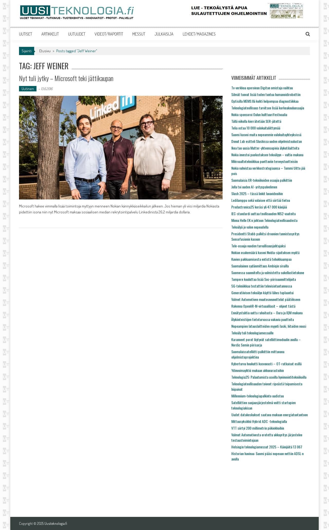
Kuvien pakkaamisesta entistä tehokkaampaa (261, 259)
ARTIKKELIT (50, 34)
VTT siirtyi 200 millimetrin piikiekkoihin (257, 428)
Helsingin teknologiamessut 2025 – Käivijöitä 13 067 (266, 446)
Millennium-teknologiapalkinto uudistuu (257, 395)
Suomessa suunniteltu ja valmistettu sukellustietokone (267, 272)
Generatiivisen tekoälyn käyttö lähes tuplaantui (262, 292)
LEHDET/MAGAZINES (199, 34)
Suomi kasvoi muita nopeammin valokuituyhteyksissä (266, 134)
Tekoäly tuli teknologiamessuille (252, 332)
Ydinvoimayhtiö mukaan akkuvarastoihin (257, 370)
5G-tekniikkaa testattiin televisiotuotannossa (261, 286)
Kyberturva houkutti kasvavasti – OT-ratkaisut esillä (266, 363)
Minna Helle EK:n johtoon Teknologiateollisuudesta (264, 220)
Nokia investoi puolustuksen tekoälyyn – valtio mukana (267, 154)
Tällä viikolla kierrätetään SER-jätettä (256, 121)
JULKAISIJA (163, 34)
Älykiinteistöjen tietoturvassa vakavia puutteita (262, 319)
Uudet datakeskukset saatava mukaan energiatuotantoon (269, 414)
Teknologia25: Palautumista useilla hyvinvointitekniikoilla (268, 377)
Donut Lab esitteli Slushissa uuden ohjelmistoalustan (266, 141)
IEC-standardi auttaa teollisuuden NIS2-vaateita (263, 213)
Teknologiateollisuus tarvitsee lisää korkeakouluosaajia (267, 107)
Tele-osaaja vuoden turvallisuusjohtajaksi (258, 245)
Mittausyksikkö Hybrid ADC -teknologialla (259, 421)
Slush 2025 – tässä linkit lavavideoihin (257, 193)
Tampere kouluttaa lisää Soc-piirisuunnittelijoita (263, 279)
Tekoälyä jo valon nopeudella (249, 227)
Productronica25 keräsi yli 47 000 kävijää (259, 207)
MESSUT (138, 34)
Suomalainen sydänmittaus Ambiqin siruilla (260, 265)
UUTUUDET (76, 34)
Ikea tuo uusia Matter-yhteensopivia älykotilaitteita (265, 148)
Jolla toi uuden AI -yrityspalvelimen (254, 186)
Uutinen (28, 88)
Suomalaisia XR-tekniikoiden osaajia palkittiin (261, 180)
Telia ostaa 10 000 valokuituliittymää (255, 128)
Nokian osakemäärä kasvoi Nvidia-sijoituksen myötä (265, 252)
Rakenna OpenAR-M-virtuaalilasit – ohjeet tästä (263, 306)
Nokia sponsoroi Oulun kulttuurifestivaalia (259, 114)
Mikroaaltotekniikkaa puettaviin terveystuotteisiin (264, 161)
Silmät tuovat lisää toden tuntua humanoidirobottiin (265, 94)
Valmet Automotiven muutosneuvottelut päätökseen (265, 299)
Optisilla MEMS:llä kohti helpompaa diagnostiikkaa (264, 101)
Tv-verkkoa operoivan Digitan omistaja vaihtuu (262, 87)
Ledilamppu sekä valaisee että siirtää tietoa (260, 200)
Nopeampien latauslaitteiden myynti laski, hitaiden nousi (268, 326)
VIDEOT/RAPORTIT (109, 34)
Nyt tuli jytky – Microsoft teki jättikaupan (66, 78)
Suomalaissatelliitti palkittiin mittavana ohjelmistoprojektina (257, 354)
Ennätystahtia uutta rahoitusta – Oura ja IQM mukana (267, 312)
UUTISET (25, 34)
